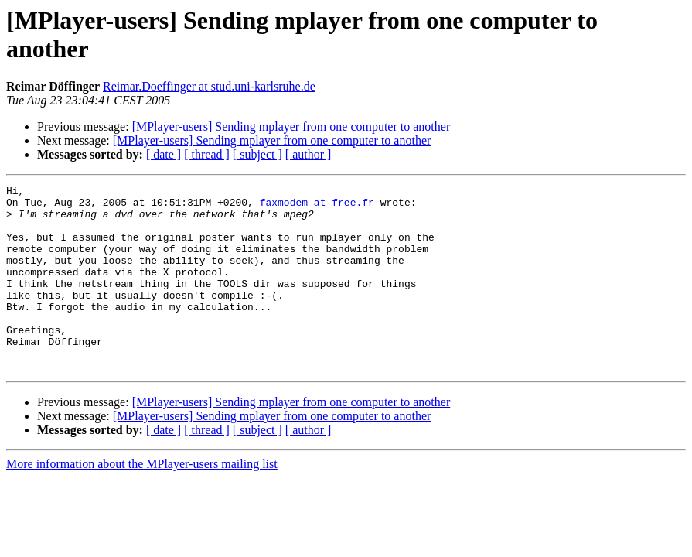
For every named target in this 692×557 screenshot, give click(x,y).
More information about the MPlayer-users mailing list (142, 500)
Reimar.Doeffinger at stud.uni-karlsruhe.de (209, 86)
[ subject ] (257, 154)
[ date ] (163, 154)
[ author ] (308, 154)
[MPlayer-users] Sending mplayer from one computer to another (291, 126)
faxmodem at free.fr (317, 207)
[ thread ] (207, 154)
